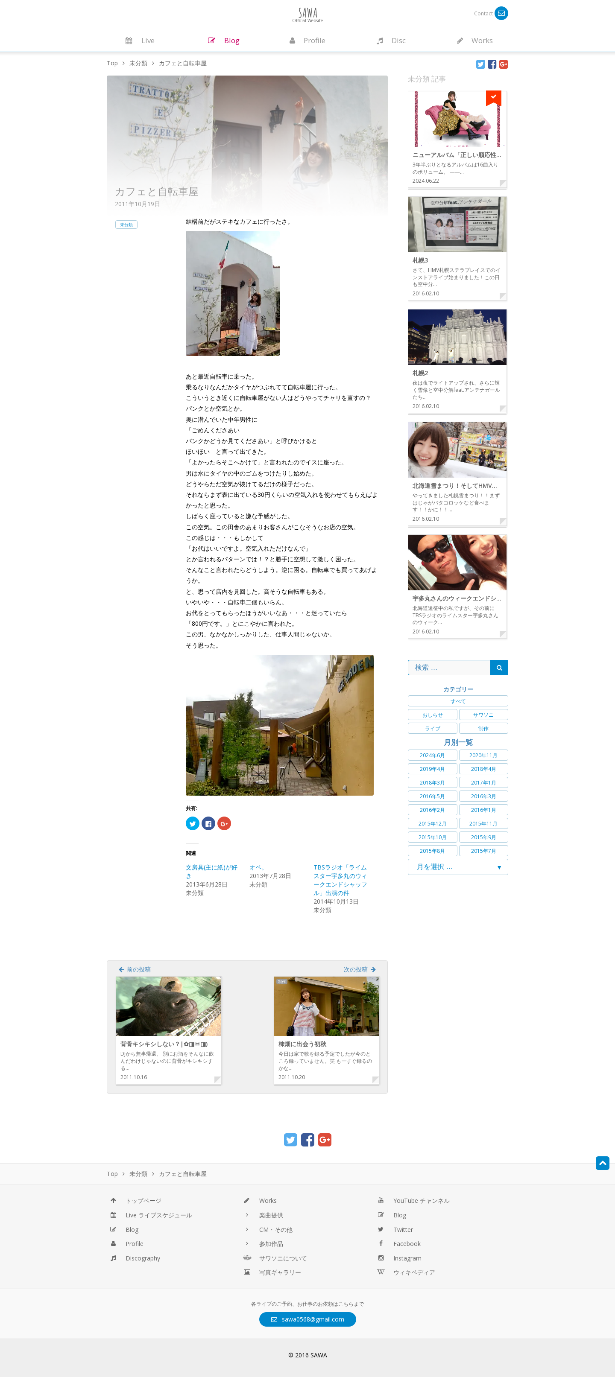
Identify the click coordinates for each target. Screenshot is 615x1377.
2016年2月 (432, 810)
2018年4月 (483, 769)
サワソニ (483, 714)
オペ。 (258, 867)
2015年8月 (432, 851)
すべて (458, 701)
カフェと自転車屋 (157, 191)
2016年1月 (483, 810)
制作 (483, 728)
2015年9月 (483, 837)
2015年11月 (483, 823)
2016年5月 (432, 796)
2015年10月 (433, 837)
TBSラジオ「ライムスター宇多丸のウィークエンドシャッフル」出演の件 (340, 880)
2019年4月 (432, 769)
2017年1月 (483, 782)
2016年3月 (483, 796)
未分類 (126, 225)
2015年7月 (483, 851)
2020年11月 (483, 755)
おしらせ (432, 714)
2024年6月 (432, 755)
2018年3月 (432, 782)
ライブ (432, 728)
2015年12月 (433, 823)
